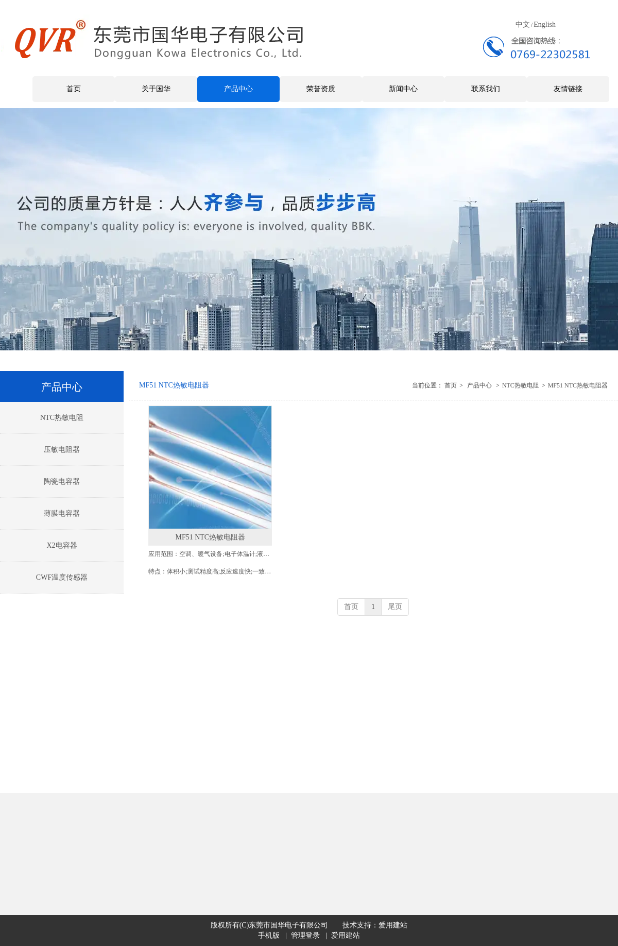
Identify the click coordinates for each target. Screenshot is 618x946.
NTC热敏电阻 (520, 385)
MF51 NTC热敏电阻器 (578, 385)
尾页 (395, 607)
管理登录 (305, 935)
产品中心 (479, 385)
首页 (450, 385)
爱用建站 (393, 925)
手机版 (269, 935)
